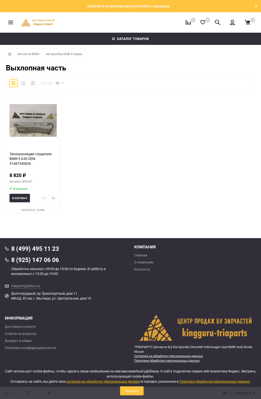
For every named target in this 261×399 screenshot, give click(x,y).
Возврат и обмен (18, 340)
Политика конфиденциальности (30, 348)
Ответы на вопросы (21, 333)
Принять (132, 391)
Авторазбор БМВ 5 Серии (64, 54)
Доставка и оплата (20, 326)
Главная (140, 255)
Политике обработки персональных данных (167, 360)
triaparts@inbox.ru (25, 285)
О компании (143, 262)
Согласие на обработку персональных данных (168, 356)
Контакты (142, 269)
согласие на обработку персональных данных (103, 381)
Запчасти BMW (28, 54)
